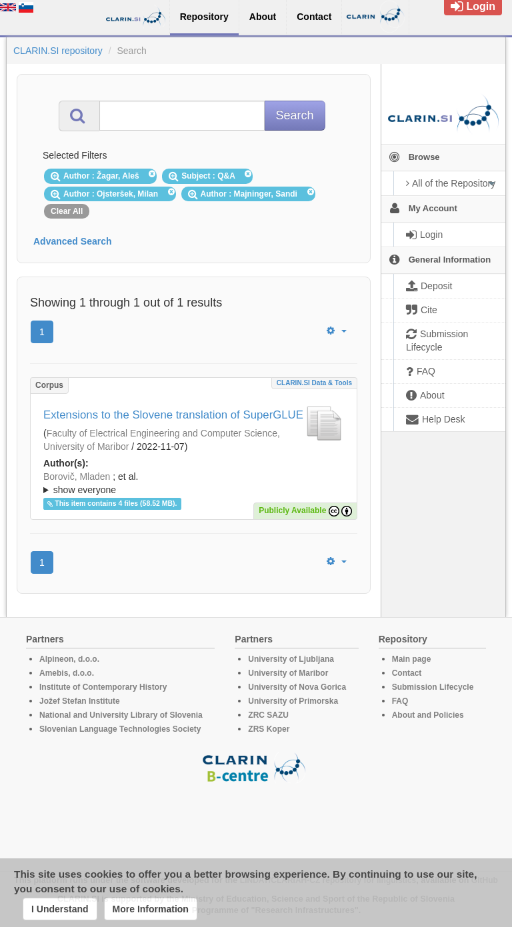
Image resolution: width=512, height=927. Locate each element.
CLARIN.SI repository (58, 50)
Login (473, 6)
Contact (407, 673)
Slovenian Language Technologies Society (120, 729)
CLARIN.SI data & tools (314, 383)
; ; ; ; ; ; (193, 483)
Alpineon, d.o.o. (69, 659)
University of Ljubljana (291, 659)
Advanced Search (72, 241)
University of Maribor (288, 673)
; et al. (193, 483)
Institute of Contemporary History (103, 687)
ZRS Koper (268, 729)
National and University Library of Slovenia (121, 715)
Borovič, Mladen (76, 476)
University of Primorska (293, 701)
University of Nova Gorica (297, 687)
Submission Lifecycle (433, 687)
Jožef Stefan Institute (79, 701)
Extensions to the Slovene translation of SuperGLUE (173, 415)
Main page (411, 659)
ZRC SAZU (268, 715)
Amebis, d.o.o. (66, 673)
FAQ (400, 701)
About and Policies (428, 715)
